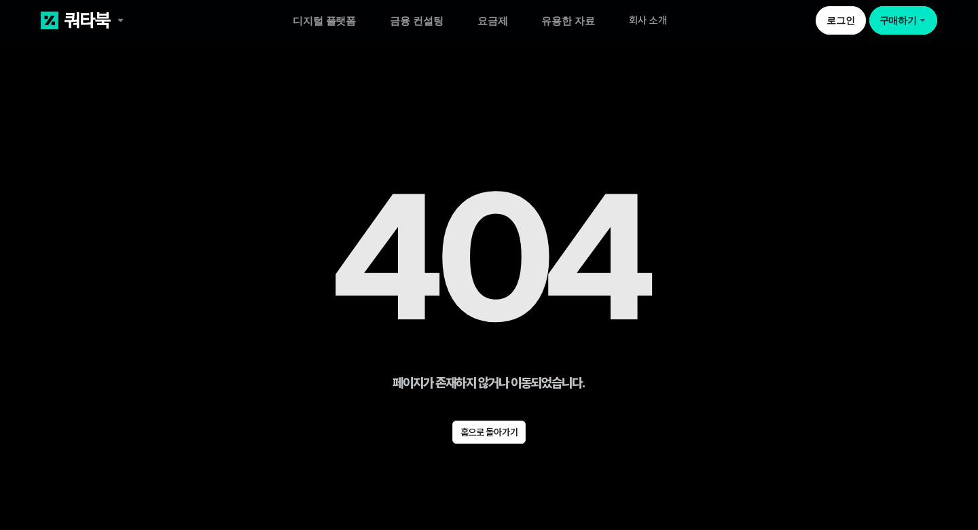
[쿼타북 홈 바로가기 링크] (130, 20)
